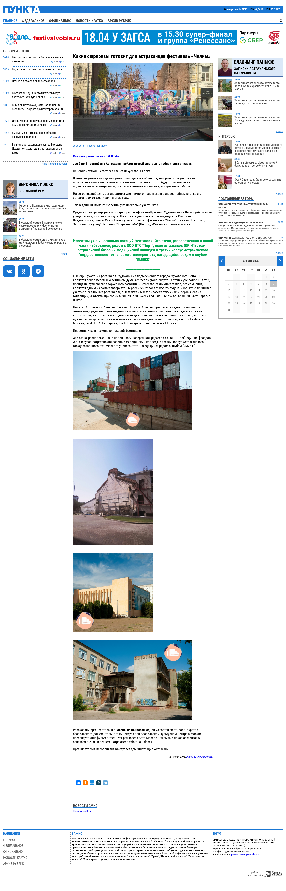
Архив (64, 253)
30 (273, 303)
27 (251, 303)
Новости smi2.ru (82, 811)
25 (236, 303)
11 (236, 290)
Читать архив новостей (55, 163)
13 (251, 290)
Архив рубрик (119, 21)
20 (251, 296)
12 (243, 290)
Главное (10, 21)
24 (229, 303)
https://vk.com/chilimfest (199, 756)
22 (266, 296)
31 (229, 309)
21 (258, 296)
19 (243, 296)
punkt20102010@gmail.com (245, 854)
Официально (60, 21)
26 (243, 303)
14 (258, 290)
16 (273, 290)
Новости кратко (89, 21)
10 (229, 290)
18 (236, 296)
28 (258, 303)
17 (229, 296)
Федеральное (33, 21)
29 (266, 303)
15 (266, 290)
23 (273, 296)
